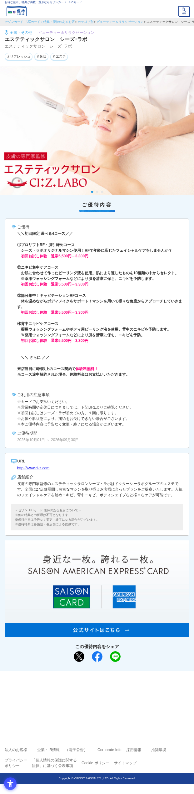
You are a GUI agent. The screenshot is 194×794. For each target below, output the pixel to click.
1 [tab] (92, 192)
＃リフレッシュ (19, 56)
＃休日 (41, 56)
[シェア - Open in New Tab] (97, 656)
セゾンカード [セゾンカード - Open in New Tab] (78, 698)
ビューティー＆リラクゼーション (120, 21)
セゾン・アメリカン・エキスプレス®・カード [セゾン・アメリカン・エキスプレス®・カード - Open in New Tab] (94, 706)
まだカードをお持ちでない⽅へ (94, 678)
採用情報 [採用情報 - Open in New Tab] (133, 750)
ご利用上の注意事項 (72, 689)
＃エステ (59, 56)
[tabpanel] (97, 130)
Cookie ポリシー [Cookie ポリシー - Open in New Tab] (95, 763)
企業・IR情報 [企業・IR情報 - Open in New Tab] (48, 750)
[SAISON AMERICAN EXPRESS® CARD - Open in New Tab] (97, 633)
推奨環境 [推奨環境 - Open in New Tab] (158, 750)
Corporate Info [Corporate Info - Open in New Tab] (109, 750)
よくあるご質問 (121, 689)
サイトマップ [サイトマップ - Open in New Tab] (125, 763)
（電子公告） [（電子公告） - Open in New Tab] (76, 750)
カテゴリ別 (85, 21)
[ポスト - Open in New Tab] (79, 656)
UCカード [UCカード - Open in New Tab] (114, 698)
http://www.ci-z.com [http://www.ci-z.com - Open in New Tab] (33, 468)
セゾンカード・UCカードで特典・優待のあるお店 (40, 21)
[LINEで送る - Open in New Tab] (115, 656)
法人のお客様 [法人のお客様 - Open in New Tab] (16, 750)
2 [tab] (97, 192)
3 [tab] (102, 192)
